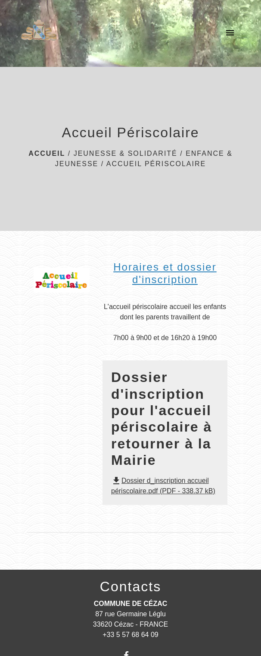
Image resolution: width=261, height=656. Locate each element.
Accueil (46, 153)
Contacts (130, 586)
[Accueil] (39, 33)
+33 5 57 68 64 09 (130, 634)
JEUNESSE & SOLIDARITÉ (125, 153)
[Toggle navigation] (230, 33)
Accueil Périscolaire (156, 163)
